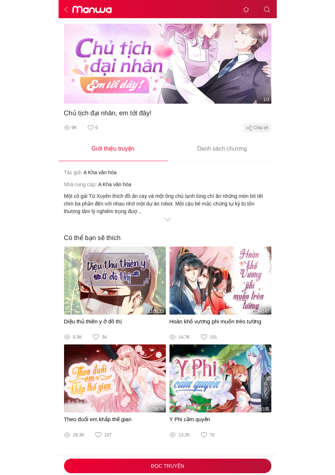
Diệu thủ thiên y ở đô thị (93, 321)
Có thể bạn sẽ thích (92, 238)
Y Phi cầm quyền (190, 419)
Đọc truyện (167, 466)
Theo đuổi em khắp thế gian (98, 419)
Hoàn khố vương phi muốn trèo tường (216, 321)
